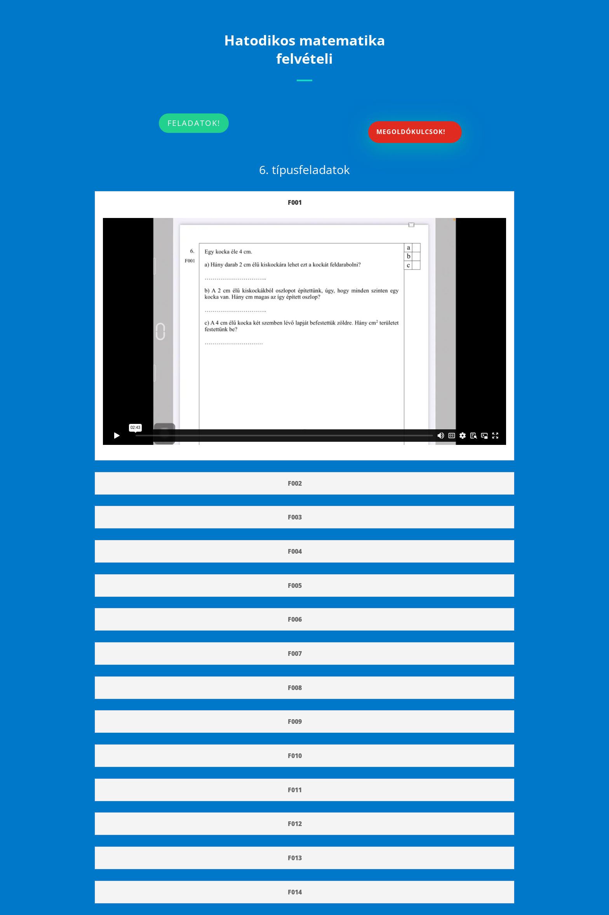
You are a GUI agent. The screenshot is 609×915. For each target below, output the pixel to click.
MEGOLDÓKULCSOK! (410, 131)
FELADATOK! (193, 123)
